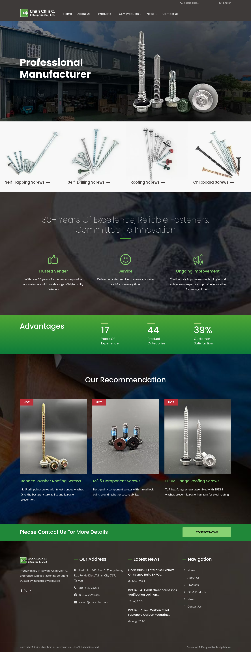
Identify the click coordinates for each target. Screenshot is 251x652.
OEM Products (130, 14)
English (227, 2)
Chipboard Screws (213, 182)
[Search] (200, 3)
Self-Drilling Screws (89, 182)
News (152, 14)
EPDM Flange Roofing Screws (192, 481)
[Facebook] (21, 591)
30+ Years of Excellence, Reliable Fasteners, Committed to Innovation (125, 225)
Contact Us (170, 14)
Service (125, 271)
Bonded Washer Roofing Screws (51, 481)
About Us (85, 14)
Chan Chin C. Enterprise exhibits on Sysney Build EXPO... (151, 572)
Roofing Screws (147, 182)
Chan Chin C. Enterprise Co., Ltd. (59, 646)
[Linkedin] (30, 591)
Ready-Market (223, 647)
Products (106, 14)
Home (67, 14)
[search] (181, 3)
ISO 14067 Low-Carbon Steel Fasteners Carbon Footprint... (149, 612)
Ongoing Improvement (198, 271)
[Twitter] (25, 591)
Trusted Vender (53, 271)
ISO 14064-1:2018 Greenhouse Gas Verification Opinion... (152, 592)
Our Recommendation (125, 379)
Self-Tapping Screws (27, 182)
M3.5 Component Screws (116, 481)
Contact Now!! (207, 532)
